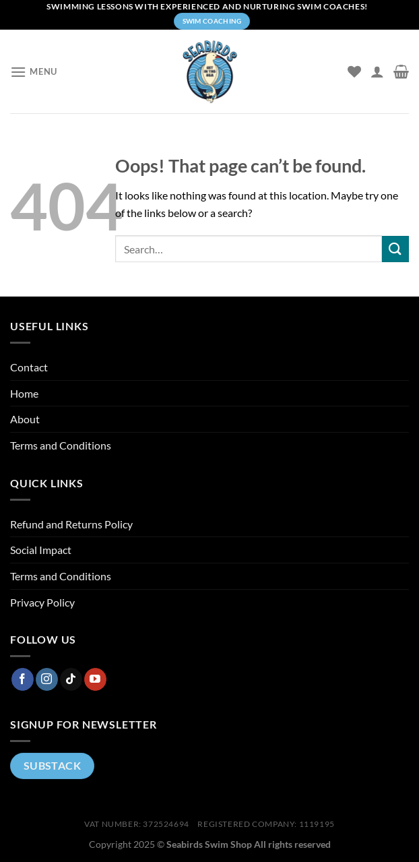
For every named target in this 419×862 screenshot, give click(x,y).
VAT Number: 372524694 (136, 824)
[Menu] (33, 71)
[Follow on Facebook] (22, 679)
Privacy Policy (42, 602)
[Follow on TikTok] (71, 679)
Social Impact (40, 549)
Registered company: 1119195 (266, 824)
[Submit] (395, 249)
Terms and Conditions (60, 445)
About (25, 418)
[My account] (377, 71)
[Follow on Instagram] (47, 679)
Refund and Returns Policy (71, 524)
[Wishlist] (354, 71)
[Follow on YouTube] (95, 679)
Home (24, 393)
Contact (29, 367)
